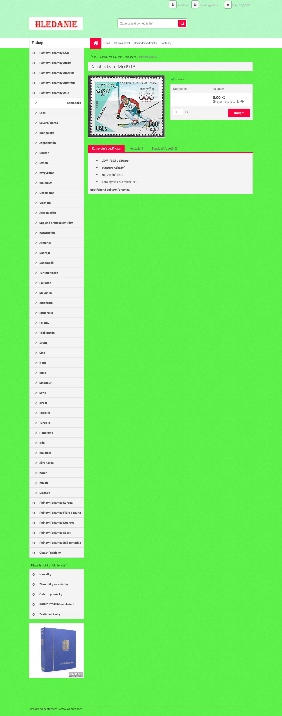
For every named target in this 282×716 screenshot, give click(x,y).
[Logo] (56, 23)
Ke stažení (136, 148)
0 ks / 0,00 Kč (241, 5)
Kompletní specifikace (106, 148)
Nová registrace (209, 5)
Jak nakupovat (122, 43)
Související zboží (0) (164, 148)
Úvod (93, 57)
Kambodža (130, 57)
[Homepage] (96, 43)
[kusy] (178, 112)
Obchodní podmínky (145, 43)
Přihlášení (183, 5)
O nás (106, 43)
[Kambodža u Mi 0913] (126, 77)
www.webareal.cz (70, 708)
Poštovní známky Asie (110, 57)
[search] (182, 23)
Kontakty (166, 43)
